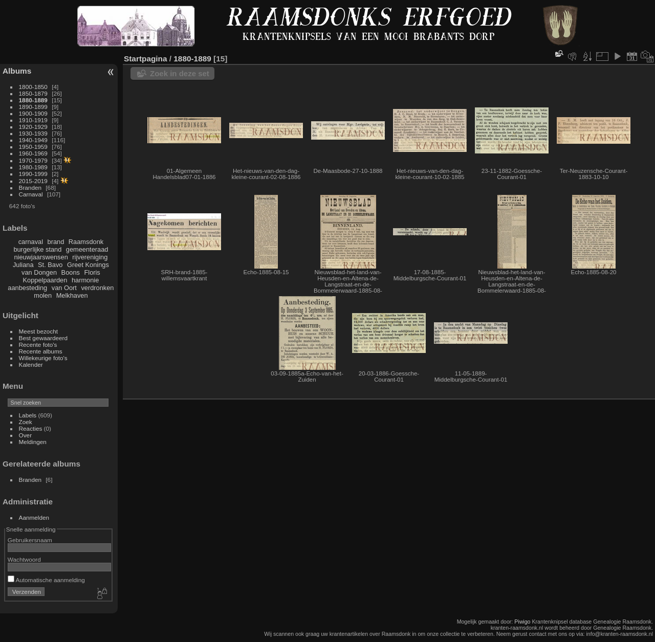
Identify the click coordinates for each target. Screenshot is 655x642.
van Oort (64, 288)
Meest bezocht (38, 331)
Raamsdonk (86, 242)
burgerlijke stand (37, 249)
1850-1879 (33, 93)
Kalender (31, 364)
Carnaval (31, 194)
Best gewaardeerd (43, 338)
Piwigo (522, 621)
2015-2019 (33, 181)
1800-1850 (33, 86)
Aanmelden (34, 517)
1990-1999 (33, 173)
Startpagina (145, 58)
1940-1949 (33, 140)
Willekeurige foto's (43, 358)
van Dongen (39, 272)
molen (43, 295)
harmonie (85, 280)
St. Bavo (50, 265)
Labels (28, 415)
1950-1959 (33, 146)
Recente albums (40, 351)
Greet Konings (88, 265)
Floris (92, 272)
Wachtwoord (24, 559)
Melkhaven (72, 295)
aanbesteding (27, 288)
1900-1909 (33, 113)
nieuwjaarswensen (41, 257)
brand (56, 242)
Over (25, 435)
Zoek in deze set (179, 73)
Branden (30, 187)
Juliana (23, 265)
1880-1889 (33, 100)
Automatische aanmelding (46, 580)
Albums (17, 71)
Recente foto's (38, 344)
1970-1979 (33, 160)
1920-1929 (33, 126)
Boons (70, 272)
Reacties (30, 428)
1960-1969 (33, 153)
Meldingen (33, 441)
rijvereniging (89, 257)
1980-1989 (33, 167)
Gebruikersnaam (30, 540)
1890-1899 (33, 106)
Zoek (25, 421)
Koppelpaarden (45, 280)
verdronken (97, 288)
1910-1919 (33, 120)
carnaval (30, 242)
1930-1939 (33, 133)
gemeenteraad (87, 249)
